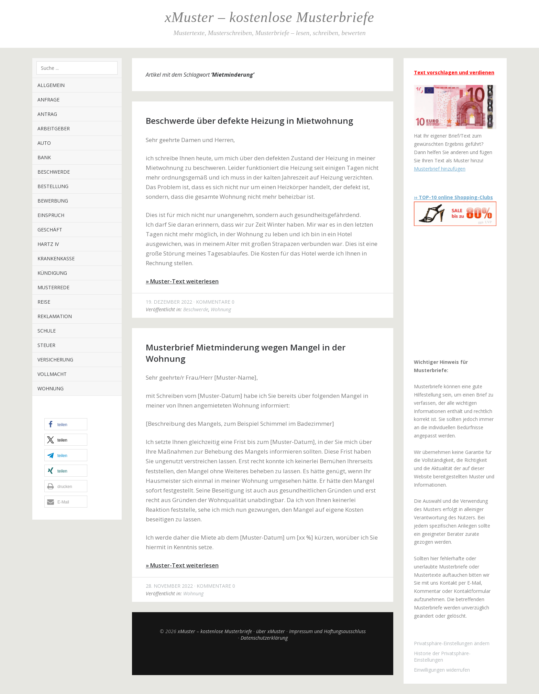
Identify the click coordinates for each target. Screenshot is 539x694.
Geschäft (49, 229)
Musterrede (53, 287)
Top (262, 658)
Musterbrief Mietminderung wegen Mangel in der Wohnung (245, 352)
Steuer (46, 345)
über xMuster (270, 631)
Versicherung (55, 359)
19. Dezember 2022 (169, 302)
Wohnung (50, 388)
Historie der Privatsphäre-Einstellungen (442, 656)
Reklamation (54, 316)
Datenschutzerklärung (264, 638)
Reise (43, 302)
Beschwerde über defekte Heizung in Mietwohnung (249, 120)
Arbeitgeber (53, 128)
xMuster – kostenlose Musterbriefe (269, 17)
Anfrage (48, 99)
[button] (65, 424)
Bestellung (52, 186)
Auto (44, 143)
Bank (44, 157)
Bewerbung (52, 200)
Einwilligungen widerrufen (442, 669)
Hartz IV (48, 244)
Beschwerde (53, 172)
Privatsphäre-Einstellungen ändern (452, 643)
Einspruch (50, 215)
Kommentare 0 (215, 302)
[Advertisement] (457, 292)
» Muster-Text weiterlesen (182, 281)
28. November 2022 (169, 586)
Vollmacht (52, 374)
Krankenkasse (56, 258)
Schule (46, 330)
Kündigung (52, 273)
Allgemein (51, 85)
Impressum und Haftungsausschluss (327, 631)
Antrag (47, 114)
